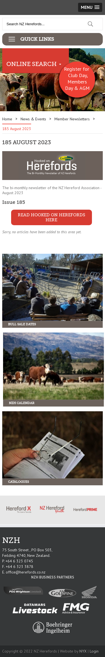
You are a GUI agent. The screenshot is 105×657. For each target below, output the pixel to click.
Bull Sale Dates (22, 324)
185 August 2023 (16, 128)
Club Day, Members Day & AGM (77, 81)
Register (72, 69)
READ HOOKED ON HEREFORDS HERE (51, 217)
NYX (83, 651)
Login (94, 651)
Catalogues (18, 482)
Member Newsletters (72, 118)
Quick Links (37, 39)
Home (7, 118)
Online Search (31, 64)
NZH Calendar (21, 403)
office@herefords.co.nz (26, 572)
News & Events (33, 118)
